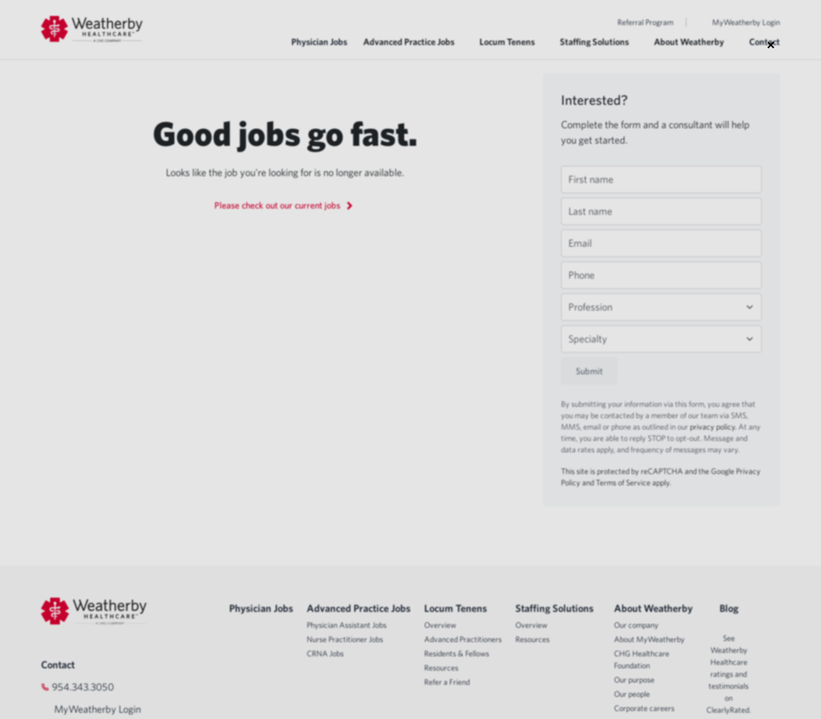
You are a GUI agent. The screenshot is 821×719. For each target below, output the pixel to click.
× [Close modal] (771, 44)
